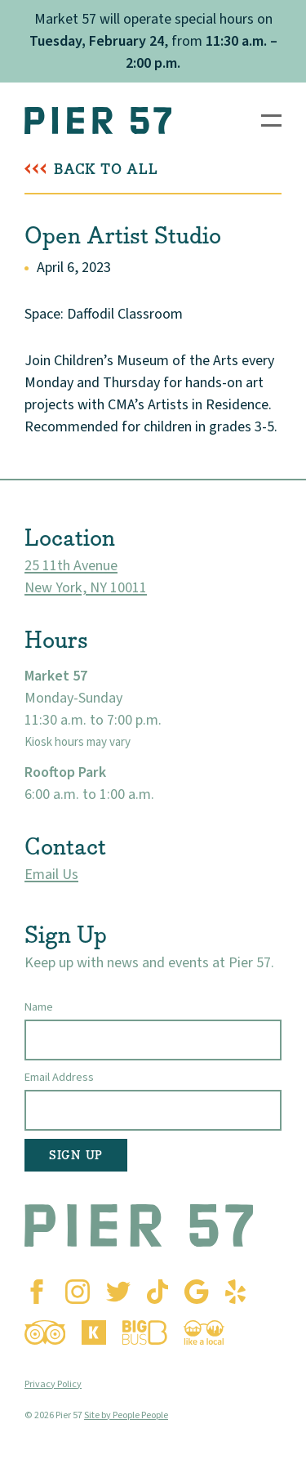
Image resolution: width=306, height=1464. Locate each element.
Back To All (106, 169)
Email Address (59, 1077)
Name (38, 1006)
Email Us (51, 874)
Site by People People (126, 1415)
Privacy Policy (53, 1384)
